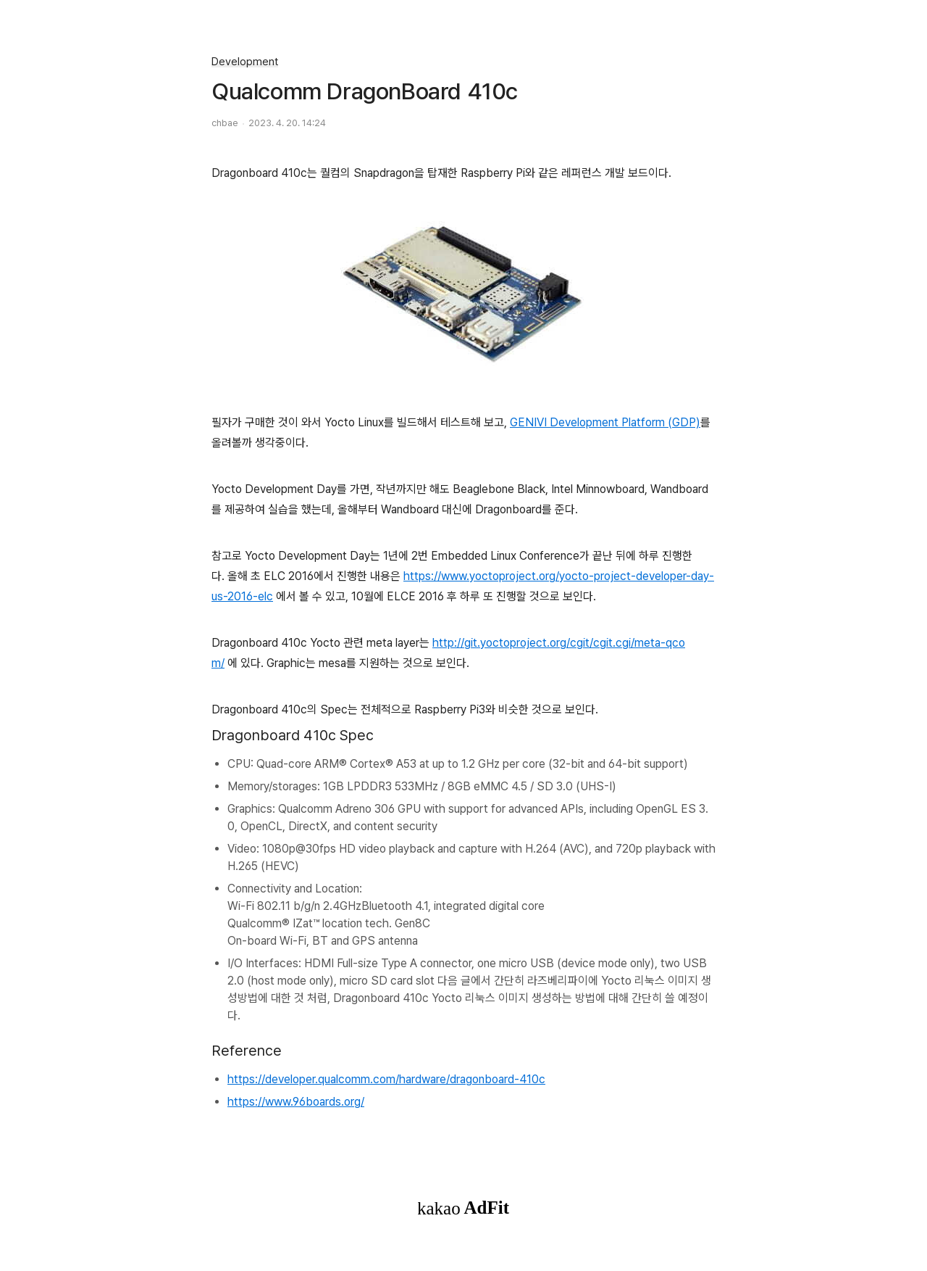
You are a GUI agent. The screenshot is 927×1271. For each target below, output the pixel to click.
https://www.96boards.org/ (295, 1102)
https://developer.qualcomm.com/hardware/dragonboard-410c (386, 1079)
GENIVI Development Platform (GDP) (605, 422)
